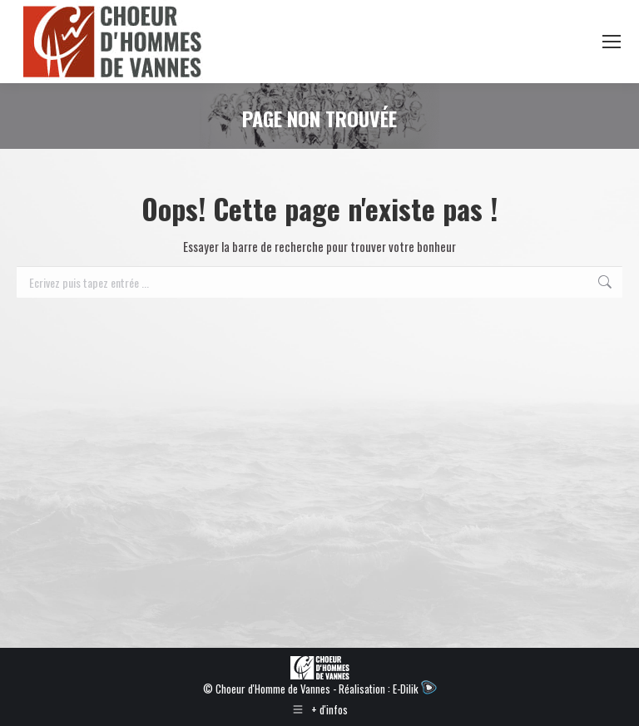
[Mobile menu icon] (611, 41)
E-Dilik (415, 688)
